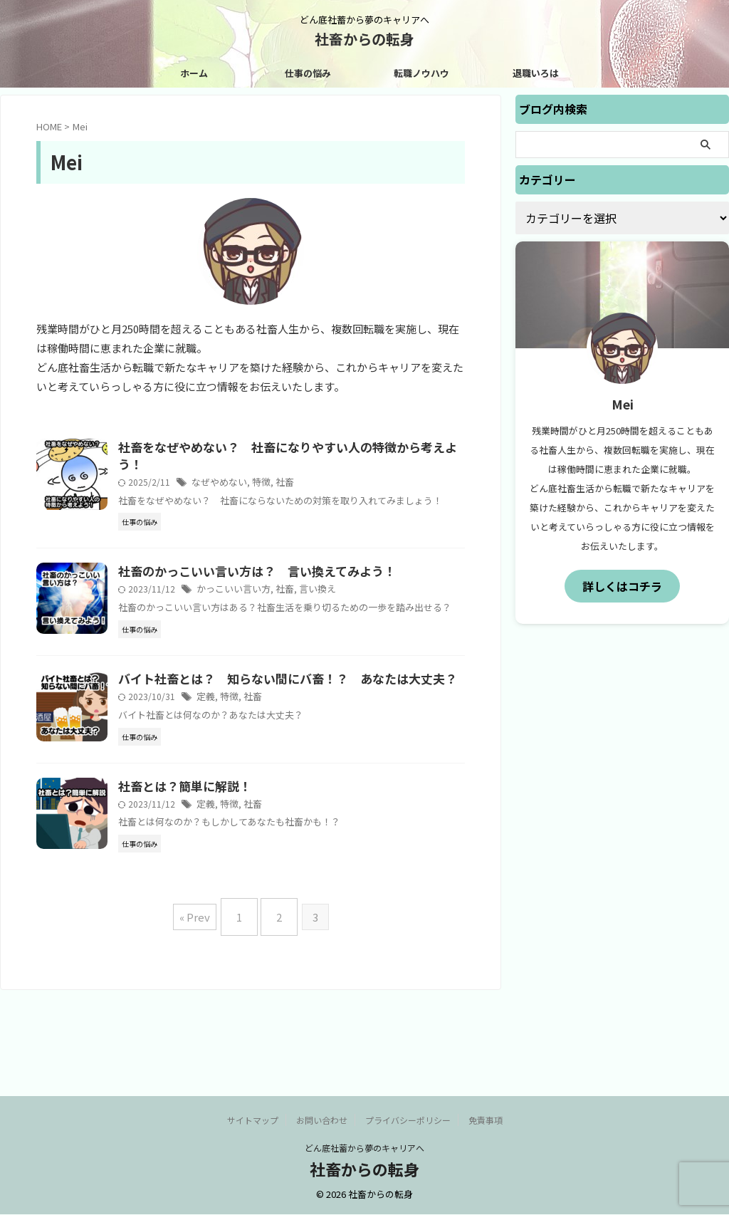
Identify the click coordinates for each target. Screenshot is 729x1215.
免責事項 (485, 1121)
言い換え (344, 608)
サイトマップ (252, 1121)
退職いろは (536, 73)
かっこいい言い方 (266, 608)
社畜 (313, 485)
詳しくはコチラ (622, 585)
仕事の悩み (308, 73)
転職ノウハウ (421, 73)
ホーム (194, 73)
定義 (240, 762)
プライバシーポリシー (408, 1121)
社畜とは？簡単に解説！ (216, 861)
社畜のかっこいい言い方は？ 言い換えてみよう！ (284, 589)
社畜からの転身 (364, 38)
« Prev (202, 1015)
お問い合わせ (321, 1121)
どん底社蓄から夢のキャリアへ (364, 1148)
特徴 (291, 485)
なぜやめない (252, 485)
